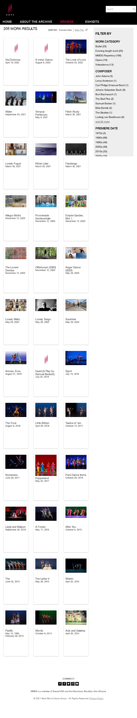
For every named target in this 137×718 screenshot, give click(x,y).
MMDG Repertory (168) (108, 55)
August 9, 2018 (12, 426)
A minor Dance (43, 59)
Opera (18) (101, 60)
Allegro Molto (13, 215)
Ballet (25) (100, 46)
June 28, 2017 (12, 477)
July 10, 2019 (72, 374)
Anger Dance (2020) (73, 269)
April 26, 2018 (42, 426)
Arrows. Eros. (13, 371)
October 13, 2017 (74, 426)
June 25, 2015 (12, 581)
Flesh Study (72, 111)
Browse (69, 21)
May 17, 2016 (42, 529)
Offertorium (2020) (45, 267)
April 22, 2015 (72, 581)
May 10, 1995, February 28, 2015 (14, 634)
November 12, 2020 (15, 218)
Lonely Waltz (12, 319)
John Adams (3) (104, 76)
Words (39, 630)
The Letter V (42, 578)
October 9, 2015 (73, 529)
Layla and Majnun (15, 526)
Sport (68, 371)
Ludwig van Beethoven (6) (109, 117)
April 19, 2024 (12, 62)
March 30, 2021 (73, 114)
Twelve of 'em (73, 423)
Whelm (69, 578)
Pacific (9, 630)
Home (7, 21)
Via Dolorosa (12, 59)
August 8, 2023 (42, 62)
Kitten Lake (41, 163)
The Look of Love (75, 59)
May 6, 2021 (41, 117)
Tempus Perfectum (41, 113)
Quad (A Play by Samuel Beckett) (44, 373)
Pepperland (42, 478)
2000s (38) (101, 146)
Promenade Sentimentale (42, 217)
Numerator (11, 474)
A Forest (40, 526)
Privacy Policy (97, 698)
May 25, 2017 (42, 481)
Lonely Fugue (13, 163)
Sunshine (70, 319)
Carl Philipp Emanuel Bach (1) (111, 85)
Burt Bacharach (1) (105, 94)
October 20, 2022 (74, 62)
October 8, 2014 (43, 633)
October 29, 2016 (74, 477)
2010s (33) (101, 151)
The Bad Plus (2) (104, 98)
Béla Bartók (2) (103, 107)
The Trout (10, 423)
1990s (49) (101, 142)
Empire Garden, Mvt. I (74, 217)
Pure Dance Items (75, 474)
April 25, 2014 (72, 633)
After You (70, 526)
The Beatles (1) (103, 112)
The (7, 578)
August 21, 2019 (13, 374)
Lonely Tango (43, 319)
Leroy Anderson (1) (105, 80)
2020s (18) (101, 155)
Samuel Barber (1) (105, 103)
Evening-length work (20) (109, 50)
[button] (134, 9)
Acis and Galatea (75, 630)
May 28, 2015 (42, 581)
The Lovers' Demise (12, 269)
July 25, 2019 (42, 376)
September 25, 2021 (15, 114)
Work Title (79, 30)
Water (8, 111)
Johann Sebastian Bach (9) (110, 89)
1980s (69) (101, 137)
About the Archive (36, 21)
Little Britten (42, 423)
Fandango (71, 163)
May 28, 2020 (72, 273)
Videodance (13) (104, 64)
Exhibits (92, 21)
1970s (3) (100, 133)
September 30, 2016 (15, 529)
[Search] (118, 9)
